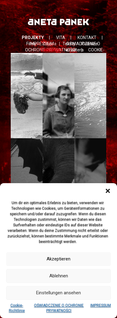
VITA (60, 37)
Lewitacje (50, 49)
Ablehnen (58, 276)
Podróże (89, 43)
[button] (108, 191)
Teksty (68, 43)
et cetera (75, 49)
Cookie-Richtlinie (17, 308)
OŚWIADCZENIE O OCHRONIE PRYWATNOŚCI (59, 308)
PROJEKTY (33, 37)
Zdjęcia (49, 43)
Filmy (31, 43)
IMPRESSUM (100, 305)
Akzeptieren (58, 259)
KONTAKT (86, 37)
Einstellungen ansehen (58, 293)
